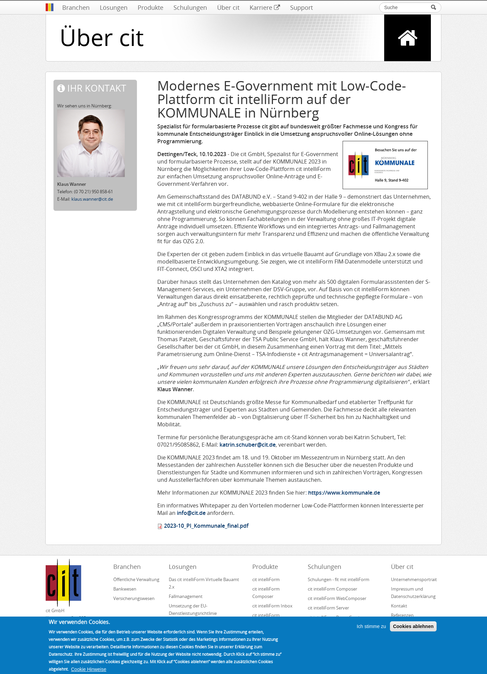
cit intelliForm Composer (266, 592)
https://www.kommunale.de (344, 492)
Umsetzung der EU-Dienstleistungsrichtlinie (193, 609)
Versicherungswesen (134, 598)
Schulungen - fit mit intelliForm (338, 579)
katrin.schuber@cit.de (247, 444)
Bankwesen (124, 589)
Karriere (265, 7)
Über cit (228, 7)
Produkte (150, 7)
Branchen (76, 7)
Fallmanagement (186, 596)
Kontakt (399, 606)
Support (301, 7)
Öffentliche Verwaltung (136, 579)
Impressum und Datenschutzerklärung (413, 592)
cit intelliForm (266, 579)
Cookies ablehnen (413, 630)
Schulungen (190, 7)
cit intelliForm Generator (266, 619)
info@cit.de (191, 513)
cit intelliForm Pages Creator (336, 617)
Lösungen (113, 7)
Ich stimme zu (371, 630)
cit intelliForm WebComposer (337, 598)
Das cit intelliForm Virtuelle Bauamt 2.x (204, 583)
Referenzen (402, 615)
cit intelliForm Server (328, 608)
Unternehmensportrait (414, 579)
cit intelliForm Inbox (272, 606)
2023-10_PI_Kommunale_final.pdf (206, 525)
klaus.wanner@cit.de (92, 199)
